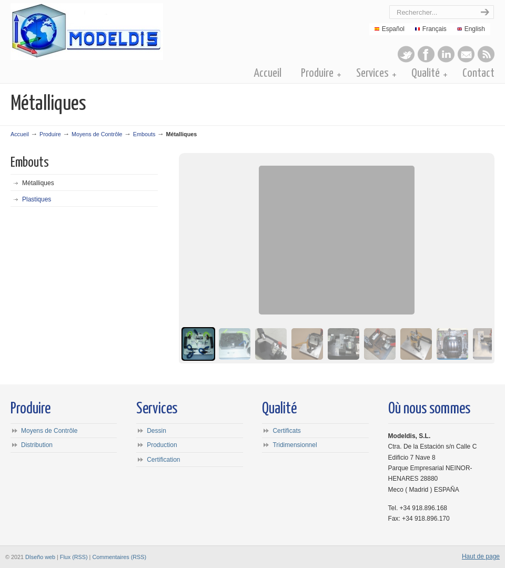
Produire (50, 134)
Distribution (37, 445)
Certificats (286, 430)
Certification (163, 459)
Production (162, 445)
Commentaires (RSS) (119, 557)
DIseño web (40, 557)
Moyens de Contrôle (97, 134)
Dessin (156, 430)
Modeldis (130, 31)
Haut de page (481, 556)
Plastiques (36, 199)
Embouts (144, 134)
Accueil (20, 134)
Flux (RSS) (74, 557)
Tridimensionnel (294, 445)
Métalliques (38, 183)
